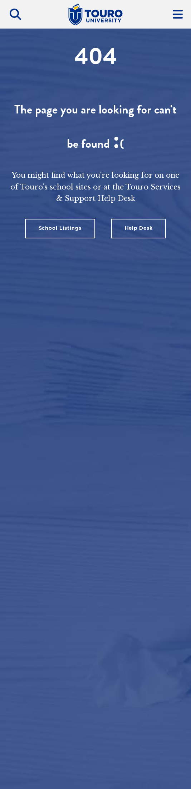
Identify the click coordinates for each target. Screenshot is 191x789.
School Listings (60, 228)
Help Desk (139, 228)
